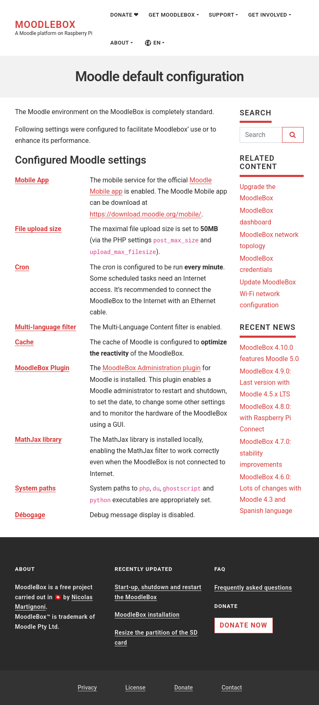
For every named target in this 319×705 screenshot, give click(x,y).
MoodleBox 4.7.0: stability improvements (265, 453)
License (135, 687)
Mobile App (32, 180)
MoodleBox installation (147, 614)
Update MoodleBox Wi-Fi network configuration (268, 293)
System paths (35, 488)
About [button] (119, 43)
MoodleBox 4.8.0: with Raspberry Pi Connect (265, 418)
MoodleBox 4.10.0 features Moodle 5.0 (269, 353)
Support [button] (222, 15)
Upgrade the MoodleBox (257, 192)
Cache (24, 342)
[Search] (261, 135)
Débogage (30, 515)
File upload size (38, 229)
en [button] (153, 43)
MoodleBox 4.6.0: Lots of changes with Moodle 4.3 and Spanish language (270, 494)
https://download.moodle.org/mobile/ (145, 214)
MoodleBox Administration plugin (152, 368)
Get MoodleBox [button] (172, 15)
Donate (183, 687)
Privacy (87, 687)
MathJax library (38, 439)
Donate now (243, 625)
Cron (22, 267)
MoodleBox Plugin (42, 368)
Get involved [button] (267, 15)
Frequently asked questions (253, 587)
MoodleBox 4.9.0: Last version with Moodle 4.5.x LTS (265, 382)
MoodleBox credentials (256, 264)
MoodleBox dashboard (256, 216)
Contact (231, 687)
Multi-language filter (45, 327)
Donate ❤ (124, 15)
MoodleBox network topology (269, 240)
